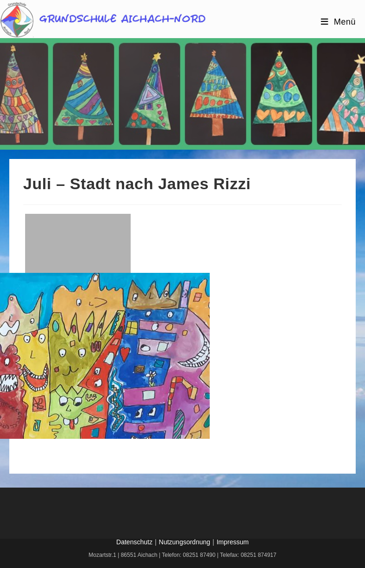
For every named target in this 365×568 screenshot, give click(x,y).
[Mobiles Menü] (338, 21)
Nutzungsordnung (185, 542)
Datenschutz (134, 542)
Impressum (233, 542)
